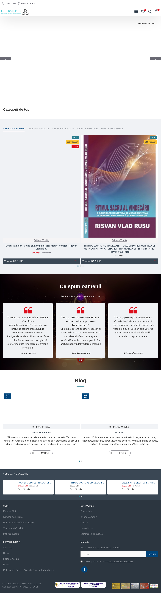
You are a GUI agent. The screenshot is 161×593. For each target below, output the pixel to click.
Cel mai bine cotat (63, 128)
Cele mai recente (14, 128)
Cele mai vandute (38, 128)
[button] (5, 58)
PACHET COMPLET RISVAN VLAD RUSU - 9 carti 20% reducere (35, 482)
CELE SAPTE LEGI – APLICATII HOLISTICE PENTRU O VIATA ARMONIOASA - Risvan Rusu (139, 482)
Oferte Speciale (88, 128)
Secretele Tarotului (41, 432)
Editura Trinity (41, 240)
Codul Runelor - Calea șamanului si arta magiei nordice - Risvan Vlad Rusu (41, 247)
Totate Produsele (112, 128)
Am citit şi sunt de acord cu (106, 561)
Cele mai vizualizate (15, 473)
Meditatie (119, 432)
